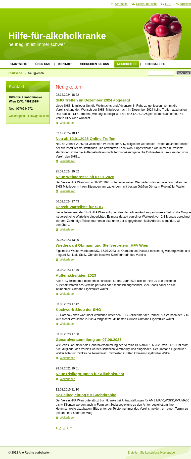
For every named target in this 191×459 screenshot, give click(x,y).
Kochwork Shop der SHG (78, 309)
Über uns (42, 64)
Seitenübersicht (146, 4)
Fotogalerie (155, 64)
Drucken (185, 4)
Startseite (18, 64)
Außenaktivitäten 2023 (76, 275)
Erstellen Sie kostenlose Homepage (151, 452)
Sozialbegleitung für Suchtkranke (86, 395)
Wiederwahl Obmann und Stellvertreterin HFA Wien (102, 245)
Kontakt (65, 64)
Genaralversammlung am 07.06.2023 (89, 339)
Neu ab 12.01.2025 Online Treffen (85, 138)
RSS (168, 4)
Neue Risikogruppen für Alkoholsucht (90, 374)
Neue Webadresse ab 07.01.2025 (85, 177)
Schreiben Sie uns (94, 64)
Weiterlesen (67, 123)
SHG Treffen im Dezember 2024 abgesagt (93, 100)
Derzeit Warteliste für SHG (79, 207)
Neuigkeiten (127, 64)
